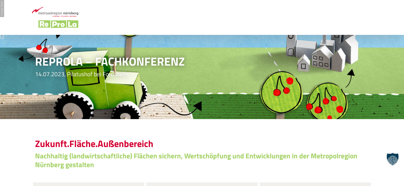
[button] (392, 159)
